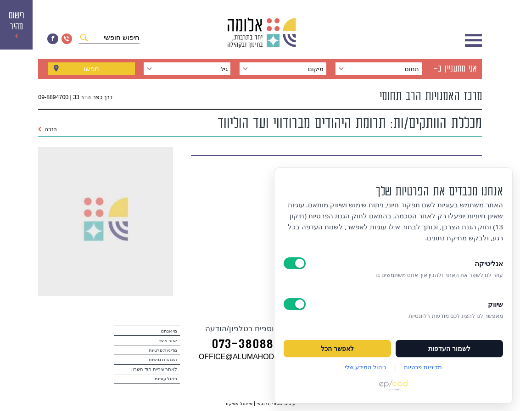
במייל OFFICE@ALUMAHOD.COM (255, 357)
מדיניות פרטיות (163, 350)
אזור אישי (168, 340)
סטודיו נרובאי (269, 403)
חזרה (47, 129)
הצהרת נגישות (163, 359)
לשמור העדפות (449, 348)
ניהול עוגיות (166, 378)
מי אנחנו (169, 330)
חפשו (91, 68)
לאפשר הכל (337, 348)
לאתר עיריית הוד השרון (154, 369)
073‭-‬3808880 (249, 345)
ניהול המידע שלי (365, 367)
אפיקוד (232, 403)
